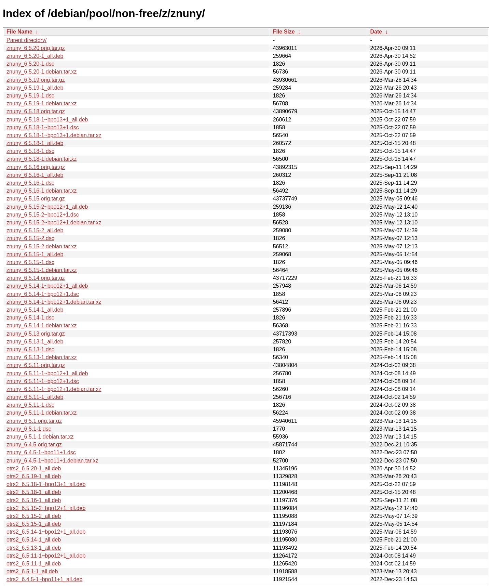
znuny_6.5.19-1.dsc (30, 96)
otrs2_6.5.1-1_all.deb (32, 571)
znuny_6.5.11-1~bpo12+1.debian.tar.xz (53, 389)
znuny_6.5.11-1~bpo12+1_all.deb (47, 373)
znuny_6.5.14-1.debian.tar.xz (41, 325)
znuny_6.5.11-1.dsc (30, 405)
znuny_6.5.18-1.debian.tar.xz (41, 159)
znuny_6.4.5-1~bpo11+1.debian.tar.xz (52, 461)
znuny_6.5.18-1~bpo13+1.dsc (42, 127)
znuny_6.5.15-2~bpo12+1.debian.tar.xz (53, 222)
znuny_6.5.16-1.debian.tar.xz (41, 191)
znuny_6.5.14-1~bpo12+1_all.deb (47, 286)
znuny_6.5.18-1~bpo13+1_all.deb (47, 119)
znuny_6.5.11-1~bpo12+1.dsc (42, 381)
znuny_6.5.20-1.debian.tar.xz (41, 72)
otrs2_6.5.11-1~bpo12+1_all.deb (45, 556)
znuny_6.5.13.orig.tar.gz (35, 334)
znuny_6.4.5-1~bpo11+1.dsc (41, 452)
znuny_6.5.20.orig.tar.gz (35, 48)
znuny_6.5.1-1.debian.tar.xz (40, 437)
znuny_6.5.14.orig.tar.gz (35, 278)
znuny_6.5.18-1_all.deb (34, 143)
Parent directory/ (26, 40)
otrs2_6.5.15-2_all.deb (33, 516)
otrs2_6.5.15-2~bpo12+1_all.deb (45, 508)
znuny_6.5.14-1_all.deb (34, 310)
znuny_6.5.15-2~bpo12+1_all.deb (47, 207)
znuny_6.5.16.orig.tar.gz (35, 167)
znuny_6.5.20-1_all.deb (34, 56)
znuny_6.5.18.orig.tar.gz (35, 111)
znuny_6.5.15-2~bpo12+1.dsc (42, 215)
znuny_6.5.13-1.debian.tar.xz (41, 357)
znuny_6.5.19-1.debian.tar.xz (41, 103)
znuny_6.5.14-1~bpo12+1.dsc (42, 294)
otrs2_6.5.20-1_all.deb (33, 468)
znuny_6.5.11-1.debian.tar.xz (41, 413)
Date (376, 32)
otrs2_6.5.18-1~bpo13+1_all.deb (45, 484)
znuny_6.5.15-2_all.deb (34, 230)
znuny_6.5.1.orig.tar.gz (34, 421)
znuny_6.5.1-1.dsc (28, 429)
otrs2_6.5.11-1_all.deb (33, 563)
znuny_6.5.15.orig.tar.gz (35, 198)
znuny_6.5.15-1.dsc (30, 262)
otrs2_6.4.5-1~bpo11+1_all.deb (44, 579)
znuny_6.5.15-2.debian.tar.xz (41, 246)
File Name (19, 32)
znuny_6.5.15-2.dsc (30, 238)
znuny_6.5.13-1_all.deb (34, 341)
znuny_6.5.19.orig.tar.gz (35, 80)
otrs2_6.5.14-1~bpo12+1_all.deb (45, 532)
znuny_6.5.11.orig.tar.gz (35, 365)
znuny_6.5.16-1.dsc (30, 183)
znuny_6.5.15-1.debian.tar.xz (41, 270)
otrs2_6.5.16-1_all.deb (33, 500)
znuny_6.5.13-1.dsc (30, 349)
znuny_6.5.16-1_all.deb (34, 175)
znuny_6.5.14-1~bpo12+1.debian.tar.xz (53, 302)
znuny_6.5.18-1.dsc (30, 151)
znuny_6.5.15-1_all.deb (34, 254)
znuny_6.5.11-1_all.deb (34, 397)
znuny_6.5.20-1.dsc (30, 64)
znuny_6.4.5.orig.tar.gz (34, 444)
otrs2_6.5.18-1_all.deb (33, 492)
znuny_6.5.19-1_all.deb (34, 88)
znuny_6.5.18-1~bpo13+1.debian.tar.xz (53, 135)
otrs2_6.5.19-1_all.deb (33, 476)
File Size (284, 32)
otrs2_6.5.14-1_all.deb (33, 540)
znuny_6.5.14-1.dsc (30, 318)
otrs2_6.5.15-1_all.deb (33, 524)
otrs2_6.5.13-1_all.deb (33, 548)
